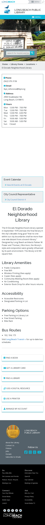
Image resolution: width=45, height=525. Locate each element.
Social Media (6, 496)
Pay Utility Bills (7, 473)
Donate (9, 454)
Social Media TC (30, 503)
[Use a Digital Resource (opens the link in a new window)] (22, 388)
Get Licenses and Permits (10, 476)
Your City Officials (7, 493)
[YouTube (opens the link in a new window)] (20, 510)
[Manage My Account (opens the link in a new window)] (22, 409)
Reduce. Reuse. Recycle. (10, 480)
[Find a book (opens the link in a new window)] (22, 358)
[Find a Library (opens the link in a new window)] (22, 378)
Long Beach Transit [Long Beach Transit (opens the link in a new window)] (15, 339)
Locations (30, 64)
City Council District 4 (15, 199)
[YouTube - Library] (39, 452)
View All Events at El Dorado (18, 185)
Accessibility (29, 500)
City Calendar (29, 480)
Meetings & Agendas (31, 483)
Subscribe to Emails (13, 457)
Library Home (17, 64)
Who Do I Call (29, 493)
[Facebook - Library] (25, 452)
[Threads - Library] (34, 452)
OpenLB (27, 476)
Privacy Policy (29, 496)
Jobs (7, 451)
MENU (36, 2)
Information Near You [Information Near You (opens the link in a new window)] (31, 473)
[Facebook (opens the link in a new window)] (4, 510)
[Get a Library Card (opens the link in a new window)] (22, 368)
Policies (9, 448)
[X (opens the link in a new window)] (12, 510)
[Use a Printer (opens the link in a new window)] (22, 398)
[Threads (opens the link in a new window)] (16, 510)
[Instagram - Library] (30, 452)
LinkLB (4, 503)
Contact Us (10, 445)
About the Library (12, 442)
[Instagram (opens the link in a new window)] (8, 510)
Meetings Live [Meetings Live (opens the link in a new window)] (6, 483)
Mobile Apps (6, 500)
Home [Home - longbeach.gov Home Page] (5, 64)
